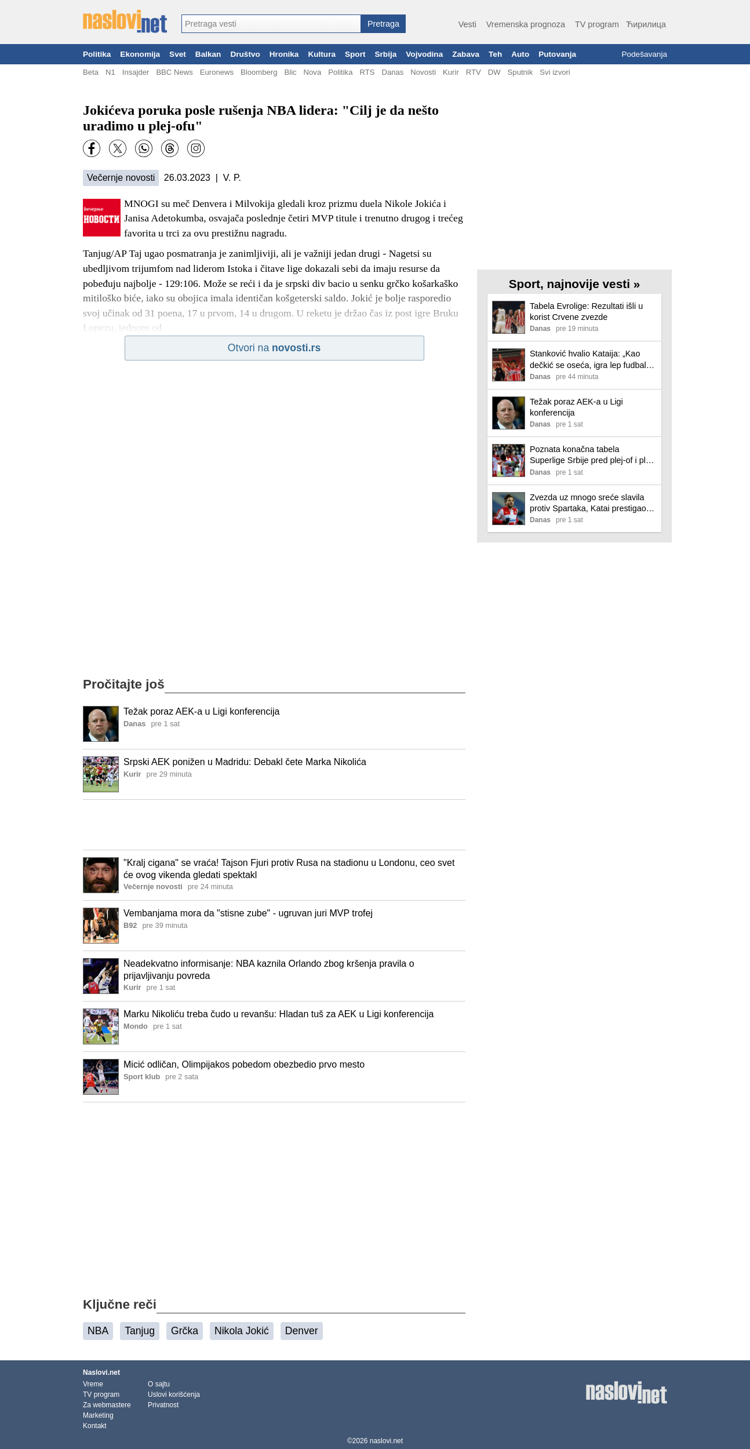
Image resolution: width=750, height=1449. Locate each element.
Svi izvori (555, 72)
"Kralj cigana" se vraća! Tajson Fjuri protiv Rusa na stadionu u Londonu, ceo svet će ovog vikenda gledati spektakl (288, 869)
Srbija (385, 54)
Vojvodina (424, 54)
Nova (313, 72)
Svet (177, 54)
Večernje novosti (121, 178)
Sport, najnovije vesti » (574, 283)
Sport (355, 54)
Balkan (208, 54)
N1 (110, 72)
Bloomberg (259, 72)
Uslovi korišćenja (174, 1394)
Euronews (217, 72)
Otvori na (274, 348)
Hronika (284, 54)
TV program (597, 24)
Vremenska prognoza (525, 24)
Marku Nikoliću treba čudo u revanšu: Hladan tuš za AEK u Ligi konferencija (278, 1014)
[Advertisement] (274, 825)
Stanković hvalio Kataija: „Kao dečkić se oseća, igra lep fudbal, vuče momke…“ (589, 359)
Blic (290, 72)
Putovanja (557, 54)
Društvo (245, 54)
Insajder (136, 72)
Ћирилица (646, 24)
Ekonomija (140, 54)
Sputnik (520, 72)
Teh (495, 54)
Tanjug (140, 1331)
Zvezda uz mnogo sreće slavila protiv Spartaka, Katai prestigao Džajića (588, 503)
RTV (473, 72)
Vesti (467, 24)
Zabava (465, 54)
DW (494, 72)
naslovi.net (386, 1441)
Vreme (93, 1384)
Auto (520, 54)
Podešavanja (644, 54)
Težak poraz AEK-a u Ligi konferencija (201, 711)
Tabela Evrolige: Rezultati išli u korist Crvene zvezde (586, 311)
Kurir (451, 72)
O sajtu (159, 1384)
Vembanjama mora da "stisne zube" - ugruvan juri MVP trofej (248, 913)
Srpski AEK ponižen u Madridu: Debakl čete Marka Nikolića (244, 762)
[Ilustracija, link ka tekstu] (101, 725)
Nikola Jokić (241, 1331)
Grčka (184, 1331)
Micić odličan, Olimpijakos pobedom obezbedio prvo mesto (244, 1064)
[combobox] (271, 23)
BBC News (174, 72)
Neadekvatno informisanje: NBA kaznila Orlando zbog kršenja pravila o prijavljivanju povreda (268, 970)
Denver (301, 1331)
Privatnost (163, 1405)
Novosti (423, 72)
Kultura (322, 54)
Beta (91, 72)
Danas (392, 72)
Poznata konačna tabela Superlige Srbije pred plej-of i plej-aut (592, 455)
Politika (97, 54)
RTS (366, 72)
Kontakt (95, 1426)
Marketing (98, 1415)
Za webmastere (107, 1405)
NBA (98, 1331)
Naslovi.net (101, 1372)
